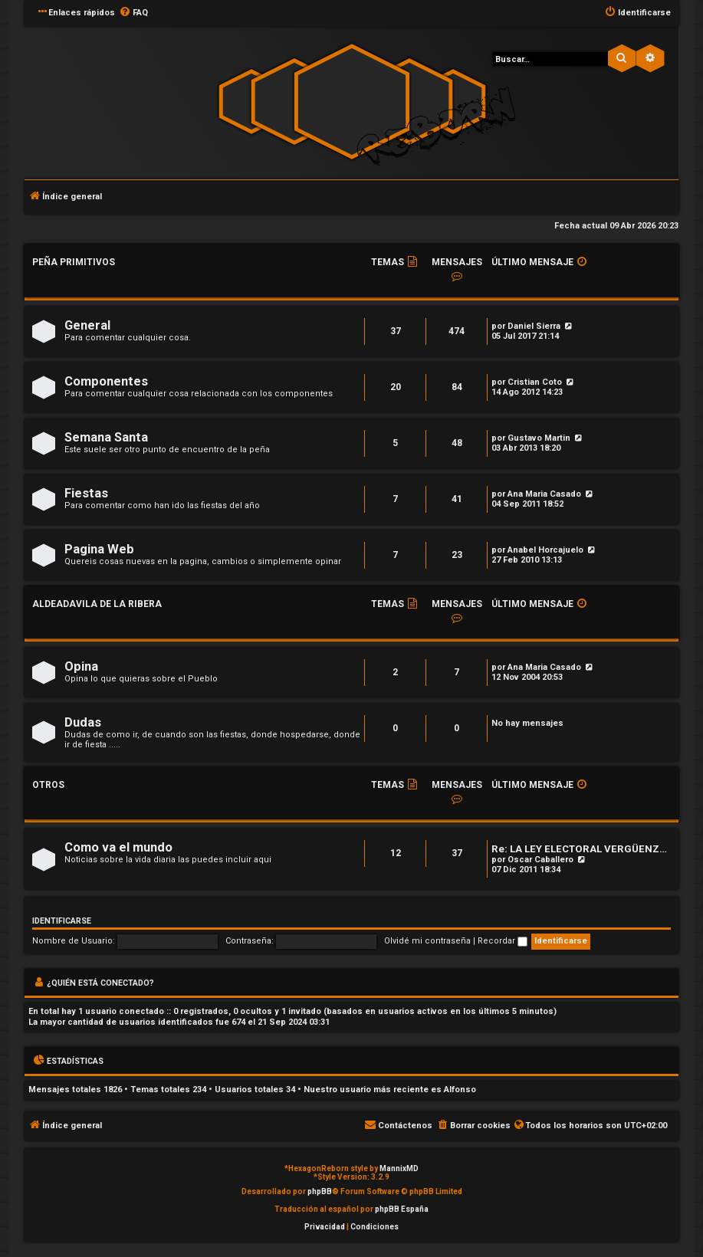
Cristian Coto (535, 382)
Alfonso (460, 1090)
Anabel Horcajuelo (545, 550)
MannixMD (399, 1168)
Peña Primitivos (73, 262)
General (87, 325)
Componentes (106, 381)
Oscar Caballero (540, 860)
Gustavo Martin (539, 438)
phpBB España (402, 1209)
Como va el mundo (118, 847)
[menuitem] (133, 13)
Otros (48, 784)
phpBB (319, 1191)
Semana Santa (106, 437)
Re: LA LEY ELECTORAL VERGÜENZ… (579, 849)
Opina (81, 666)
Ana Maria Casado (544, 494)
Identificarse (61, 921)
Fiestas (86, 493)
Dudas (82, 722)
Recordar (502, 941)
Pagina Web (99, 549)
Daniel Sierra (534, 326)
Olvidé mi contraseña (427, 941)
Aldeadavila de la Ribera (97, 604)
